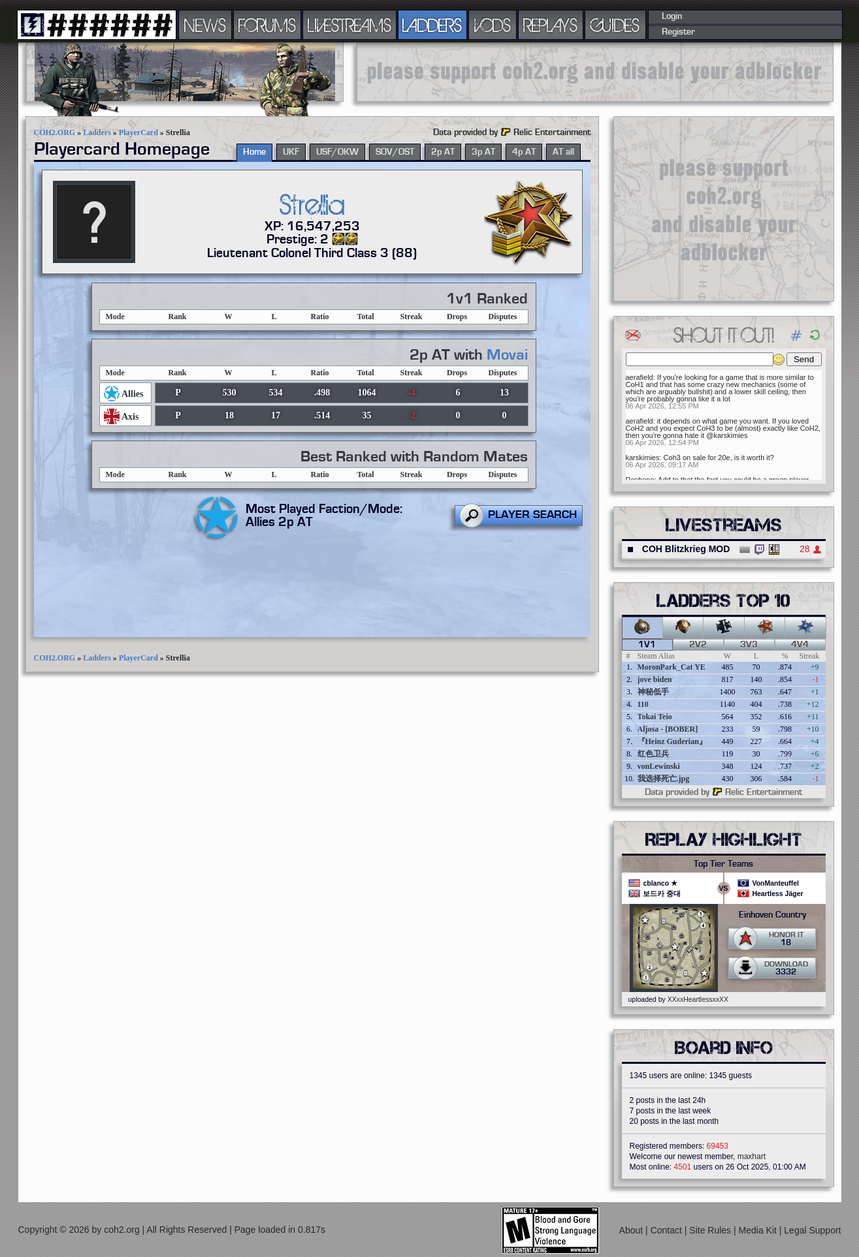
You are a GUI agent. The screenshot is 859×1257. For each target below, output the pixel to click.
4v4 (800, 644)
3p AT (483, 152)
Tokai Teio (655, 716)
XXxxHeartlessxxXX (698, 999)
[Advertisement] (595, 71)
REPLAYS (550, 25)
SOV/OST (395, 152)
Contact (668, 1230)
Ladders (97, 132)
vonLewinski (659, 766)
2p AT (443, 152)
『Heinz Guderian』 (672, 741)
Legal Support (812, 1230)
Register (678, 32)
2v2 (698, 644)
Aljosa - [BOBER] (668, 729)
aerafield (639, 377)
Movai (507, 355)
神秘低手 (653, 691)
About (632, 1230)
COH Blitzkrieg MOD (686, 549)
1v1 (647, 644)
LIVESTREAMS (349, 25)
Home (254, 152)
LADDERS (432, 25)
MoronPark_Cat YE (671, 667)
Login (672, 16)
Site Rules (711, 1230)
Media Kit (759, 1230)
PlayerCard (138, 132)
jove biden (655, 679)
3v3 (749, 644)
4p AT (524, 152)
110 (643, 704)
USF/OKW (337, 152)
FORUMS (267, 25)
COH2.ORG (55, 132)
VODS (492, 25)
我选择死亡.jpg (664, 778)
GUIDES (615, 25)
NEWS (205, 25)
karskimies (643, 457)
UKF (291, 152)
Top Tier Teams (723, 864)
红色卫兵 (653, 753)
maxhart (751, 1156)
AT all (563, 152)
